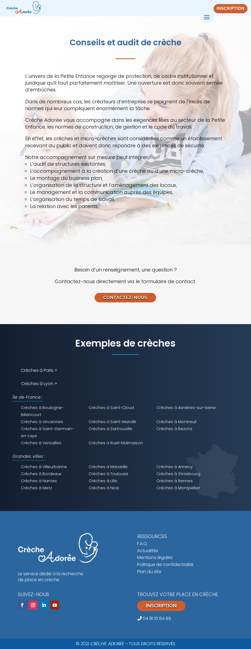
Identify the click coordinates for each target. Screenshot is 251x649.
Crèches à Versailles (41, 443)
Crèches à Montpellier (178, 488)
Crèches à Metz (36, 488)
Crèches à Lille (103, 481)
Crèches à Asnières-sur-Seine (186, 407)
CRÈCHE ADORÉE (107, 643)
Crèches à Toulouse (108, 474)
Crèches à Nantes (39, 481)
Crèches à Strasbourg (178, 474)
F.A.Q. (142, 544)
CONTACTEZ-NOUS (125, 297)
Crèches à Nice (104, 488)
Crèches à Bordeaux (41, 474)
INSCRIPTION (230, 8)
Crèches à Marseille (108, 466)
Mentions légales (155, 557)
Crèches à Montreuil (176, 421)
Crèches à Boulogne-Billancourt (42, 411)
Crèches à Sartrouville (110, 428)
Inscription (161, 606)
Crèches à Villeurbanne (44, 466)
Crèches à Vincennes (42, 421)
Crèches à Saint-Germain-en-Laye (47, 432)
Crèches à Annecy (174, 466)
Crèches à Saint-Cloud (111, 407)
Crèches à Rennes (174, 481)
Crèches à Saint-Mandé (112, 421)
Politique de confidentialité (165, 564)
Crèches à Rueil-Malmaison (116, 443)
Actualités (147, 551)
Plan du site (149, 571)
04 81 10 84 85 (154, 618)
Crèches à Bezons (174, 428)
